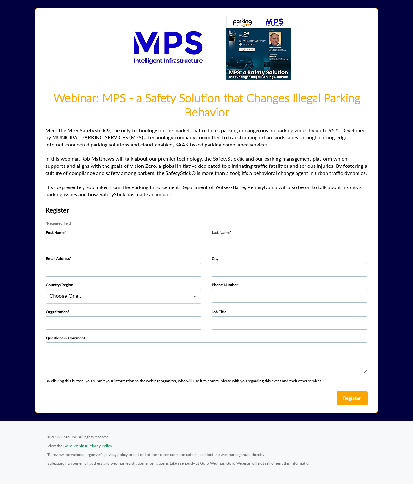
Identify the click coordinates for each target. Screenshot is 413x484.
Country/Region (59, 284)
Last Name (220, 232)
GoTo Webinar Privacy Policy (87, 445)
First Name (55, 232)
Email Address (58, 258)
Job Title (219, 311)
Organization (57, 311)
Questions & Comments (66, 338)
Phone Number (224, 284)
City (215, 258)
